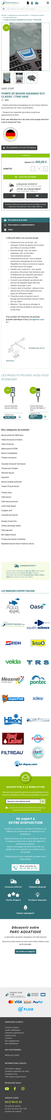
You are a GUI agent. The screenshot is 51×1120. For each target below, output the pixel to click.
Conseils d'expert (12, 1027)
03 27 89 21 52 (13, 1102)
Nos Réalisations (11, 1043)
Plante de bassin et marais (11, 440)
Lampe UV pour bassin (10, 486)
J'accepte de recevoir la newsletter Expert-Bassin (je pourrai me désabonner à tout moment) (26, 809)
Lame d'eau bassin (8, 506)
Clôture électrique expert (11, 526)
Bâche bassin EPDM (9, 449)
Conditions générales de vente (17, 1071)
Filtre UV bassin (7, 444)
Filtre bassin (6, 497)
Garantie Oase (10, 1035)
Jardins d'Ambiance (12, 1030)
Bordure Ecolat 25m (9, 521)
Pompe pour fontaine (9, 468)
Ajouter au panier (25, 177)
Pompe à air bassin (9, 458)
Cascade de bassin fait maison (13, 464)
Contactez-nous (11, 1074)
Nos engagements (12, 1041)
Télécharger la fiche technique (19, 148)
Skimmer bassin (7, 473)
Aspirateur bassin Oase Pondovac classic (17, 544)
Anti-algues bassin (8, 535)
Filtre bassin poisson (9, 501)
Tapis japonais (7, 530)
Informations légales (13, 1069)
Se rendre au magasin (25, 951)
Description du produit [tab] (15, 220)
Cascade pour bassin (9, 515)
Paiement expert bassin (14, 1033)
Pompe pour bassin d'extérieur (13, 539)
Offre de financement (29, 190)
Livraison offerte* (29, 185)
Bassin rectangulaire (9, 453)
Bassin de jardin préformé (11, 482)
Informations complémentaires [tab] (19, 225)
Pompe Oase (6, 493)
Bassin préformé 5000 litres (12, 435)
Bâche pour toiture (12, 1055)
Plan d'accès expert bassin (15, 1077)
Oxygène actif (6, 510)
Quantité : (8, 169)
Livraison (8, 1038)
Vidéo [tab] (8, 230)
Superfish (5, 477)
